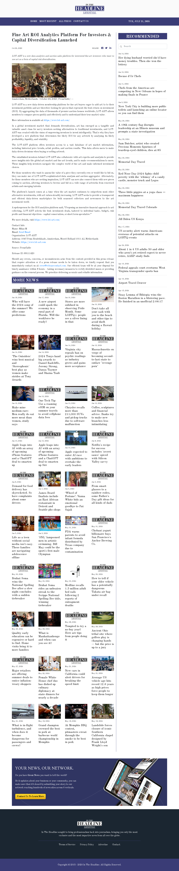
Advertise (103, 845)
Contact (116, 845)
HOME (33, 21)
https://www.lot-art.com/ (57, 120)
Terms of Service (67, 845)
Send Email (24, 232)
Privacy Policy (87, 845)
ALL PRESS (65, 21)
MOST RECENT (47, 21)
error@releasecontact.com (53, 266)
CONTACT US (81, 21)
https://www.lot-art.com (33, 242)
